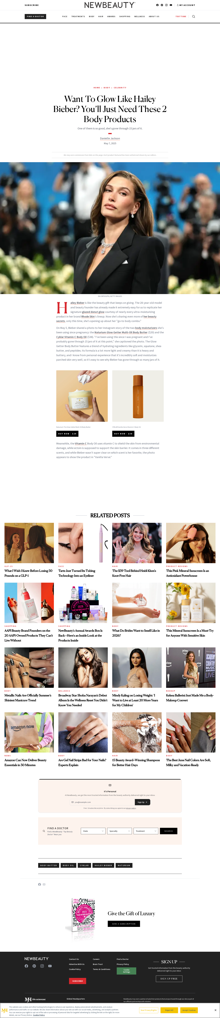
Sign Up (142, 802)
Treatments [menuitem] (78, 16)
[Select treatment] (146, 831)
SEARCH (168, 831)
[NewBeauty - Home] (110, 5)
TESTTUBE (181, 16)
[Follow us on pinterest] (162, 5)
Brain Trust (98, 964)
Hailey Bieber (77, 302)
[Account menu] (186, 5)
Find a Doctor (123, 959)
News (7, 755)
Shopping (10, 626)
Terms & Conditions (101, 969)
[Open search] (193, 16)
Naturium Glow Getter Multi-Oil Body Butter (120, 332)
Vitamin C (81, 443)
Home (97, 87)
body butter (48, 865)
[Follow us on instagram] (166, 5)
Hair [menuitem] (100, 16)
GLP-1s (8, 566)
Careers (96, 959)
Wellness (64, 691)
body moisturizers (146, 328)
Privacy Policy (123, 964)
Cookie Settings (126, 971)
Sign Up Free (169, 978)
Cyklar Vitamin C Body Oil (71, 337)
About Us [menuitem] (154, 16)
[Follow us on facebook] (157, 5)
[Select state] (93, 831)
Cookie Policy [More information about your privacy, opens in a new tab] (39, 1015)
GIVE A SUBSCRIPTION (124, 924)
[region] (110, 1010)
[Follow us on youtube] (171, 5)
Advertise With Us (76, 964)
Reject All (169, 1010)
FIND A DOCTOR (35, 16)
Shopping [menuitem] (124, 16)
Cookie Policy (75, 969)
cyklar (84, 865)
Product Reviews (177, 566)
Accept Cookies (189, 1010)
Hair (115, 566)
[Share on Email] (44, 884)
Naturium (124, 865)
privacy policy (131, 808)
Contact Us (74, 959)
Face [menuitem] (64, 16)
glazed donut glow (93, 312)
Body (107, 87)
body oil (68, 865)
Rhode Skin (88, 316)
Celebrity (120, 87)
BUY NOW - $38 (123, 433)
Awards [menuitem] (111, 16)
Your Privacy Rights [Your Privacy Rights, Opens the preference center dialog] (149, 1010)
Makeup (170, 691)
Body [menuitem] (91, 16)
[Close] (215, 1010)
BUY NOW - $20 (67, 433)
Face (61, 566)
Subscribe (32, 5)
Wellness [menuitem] (139, 16)
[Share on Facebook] (39, 884)
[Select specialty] (119, 831)
